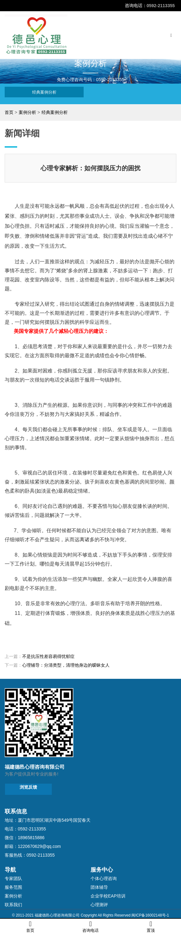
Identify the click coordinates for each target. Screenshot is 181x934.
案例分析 (27, 112)
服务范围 (13, 887)
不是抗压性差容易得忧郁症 (48, 656)
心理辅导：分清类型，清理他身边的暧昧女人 (66, 665)
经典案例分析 (44, 92)
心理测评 (99, 904)
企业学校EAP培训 (107, 895)
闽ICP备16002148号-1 (150, 915)
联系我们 (13, 904)
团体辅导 (99, 887)
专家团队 (13, 878)
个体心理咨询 (103, 878)
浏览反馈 (28, 787)
